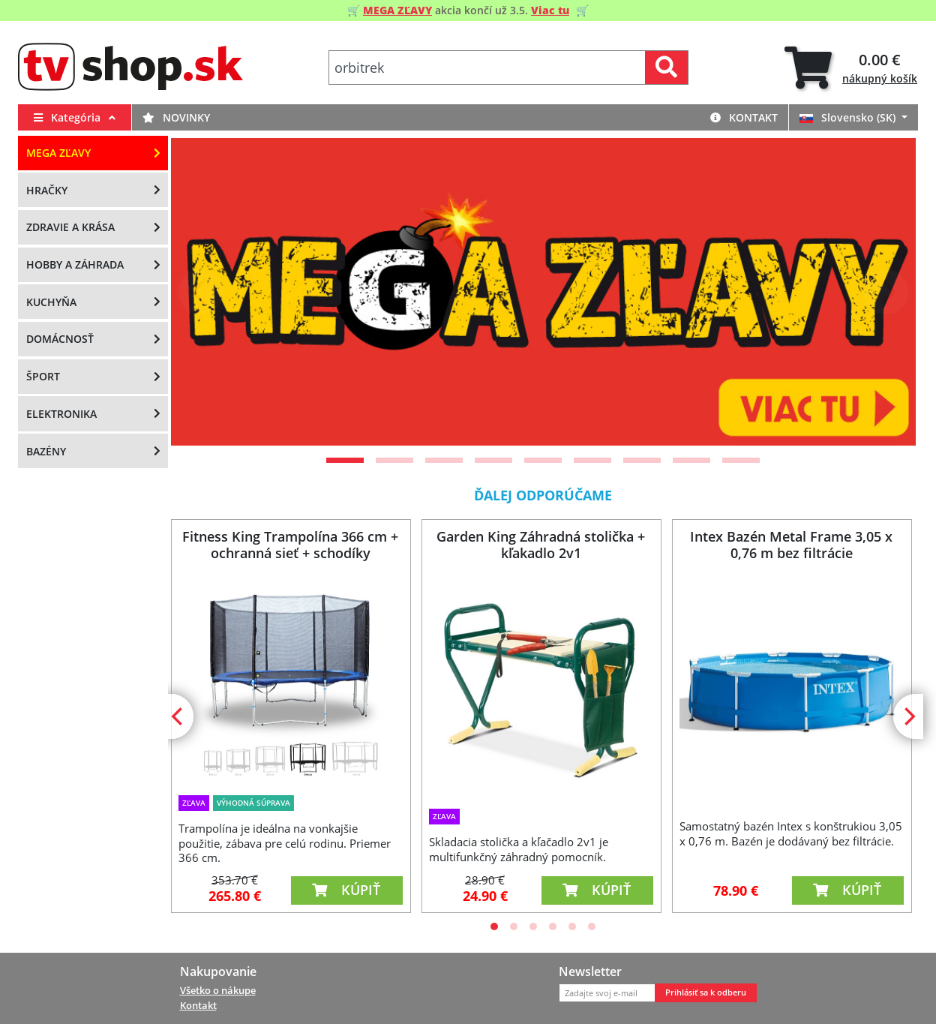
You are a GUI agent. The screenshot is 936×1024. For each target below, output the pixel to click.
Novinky (176, 117)
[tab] (851, 68)
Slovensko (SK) (849, 117)
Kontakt (744, 117)
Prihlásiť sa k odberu (705, 992)
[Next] (885, 291)
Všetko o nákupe (218, 990)
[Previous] (201, 291)
